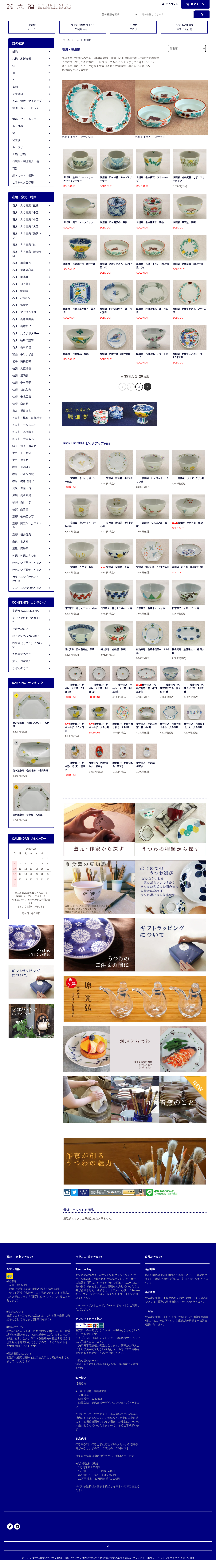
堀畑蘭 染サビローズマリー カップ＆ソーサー (79, 179)
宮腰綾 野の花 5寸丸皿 (116, 478)
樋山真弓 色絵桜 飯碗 (113, 649)
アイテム (194, 4)
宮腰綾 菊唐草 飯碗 (114, 567)
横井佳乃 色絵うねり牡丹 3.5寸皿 (122, 726)
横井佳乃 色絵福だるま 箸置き (99, 765)
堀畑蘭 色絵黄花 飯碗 (75, 354)
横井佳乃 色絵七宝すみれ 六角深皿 (170, 726)
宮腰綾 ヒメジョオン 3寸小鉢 (152, 480)
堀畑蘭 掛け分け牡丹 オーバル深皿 (116, 311)
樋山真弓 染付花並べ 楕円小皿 (188, 651)
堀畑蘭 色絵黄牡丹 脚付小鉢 (79, 264)
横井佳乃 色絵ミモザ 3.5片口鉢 (74, 727)
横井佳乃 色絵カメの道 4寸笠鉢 (194, 688)
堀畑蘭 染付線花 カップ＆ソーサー (116, 179)
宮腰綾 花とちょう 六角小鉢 (80, 525)
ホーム (66, 40)
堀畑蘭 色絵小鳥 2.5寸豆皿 (115, 354)
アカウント (172, 4)
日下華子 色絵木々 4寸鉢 (150, 608)
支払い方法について (43, 1558)
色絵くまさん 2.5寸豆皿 (150, 136)
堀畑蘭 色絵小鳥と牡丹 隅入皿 (79, 311)
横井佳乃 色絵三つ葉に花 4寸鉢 (146, 726)
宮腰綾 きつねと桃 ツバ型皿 (80, 480)
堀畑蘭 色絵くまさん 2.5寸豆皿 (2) (116, 266)
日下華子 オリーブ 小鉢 (185, 608)
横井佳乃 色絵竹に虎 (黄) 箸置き (75, 766)
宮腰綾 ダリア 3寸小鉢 (188, 478)
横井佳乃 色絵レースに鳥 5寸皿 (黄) (122, 688)
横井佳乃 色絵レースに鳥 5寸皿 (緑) (74, 688)
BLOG (133, 27)
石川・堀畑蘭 (84, 40)
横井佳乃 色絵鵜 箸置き (146, 765)
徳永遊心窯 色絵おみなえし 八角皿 (31, 725)
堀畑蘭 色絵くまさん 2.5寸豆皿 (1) (152, 266)
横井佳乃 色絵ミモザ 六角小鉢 (99, 726)
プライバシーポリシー (144, 1558)
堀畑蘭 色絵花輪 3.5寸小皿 (188, 264)
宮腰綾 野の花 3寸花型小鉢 (116, 525)
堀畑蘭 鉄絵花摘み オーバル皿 (152, 311)
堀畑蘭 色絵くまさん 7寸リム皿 (189, 311)
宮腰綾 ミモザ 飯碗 (79, 567)
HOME (32, 27)
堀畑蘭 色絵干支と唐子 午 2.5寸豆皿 (189, 356)
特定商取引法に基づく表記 (115, 1558)
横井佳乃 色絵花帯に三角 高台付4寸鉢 (170, 688)
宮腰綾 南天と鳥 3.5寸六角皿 (152, 567)
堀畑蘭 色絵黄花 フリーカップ (152, 179)
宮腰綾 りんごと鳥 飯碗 (151, 525)
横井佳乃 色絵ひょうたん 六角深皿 (194, 726)
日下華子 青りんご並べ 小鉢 (116, 608)
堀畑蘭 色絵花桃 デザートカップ (152, 356)
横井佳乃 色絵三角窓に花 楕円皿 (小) (146, 688)
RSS (182, 1558)
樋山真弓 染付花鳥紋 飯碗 (79, 649)
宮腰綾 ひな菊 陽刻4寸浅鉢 (187, 567)
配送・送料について (68, 1558)
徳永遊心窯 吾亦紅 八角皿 (27, 814)
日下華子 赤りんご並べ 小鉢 (81, 608)
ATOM (190, 1558)
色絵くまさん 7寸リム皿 (77, 136)
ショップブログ (168, 1558)
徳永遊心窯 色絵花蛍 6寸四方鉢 (30, 770)
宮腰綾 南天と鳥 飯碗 (187, 523)
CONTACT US (184, 27)
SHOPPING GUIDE (82, 27)
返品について (89, 1558)
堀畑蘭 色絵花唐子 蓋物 (150, 222)
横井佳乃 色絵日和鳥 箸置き (122, 765)
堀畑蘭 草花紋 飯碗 (184, 222)
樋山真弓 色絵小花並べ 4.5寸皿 (152, 651)
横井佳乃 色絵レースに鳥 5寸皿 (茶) (98, 688)
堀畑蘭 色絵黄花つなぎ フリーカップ (189, 179)
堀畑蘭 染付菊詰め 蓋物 (113, 222)
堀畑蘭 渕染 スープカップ (78, 222)
